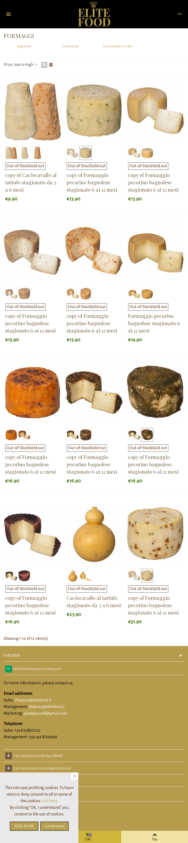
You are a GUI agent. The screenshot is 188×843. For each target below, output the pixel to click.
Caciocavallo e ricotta (117, 46)
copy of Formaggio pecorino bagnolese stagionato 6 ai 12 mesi (92, 182)
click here (49, 801)
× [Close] (75, 776)
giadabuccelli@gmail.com (45, 713)
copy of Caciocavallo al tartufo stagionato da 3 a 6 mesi (31, 182)
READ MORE (24, 826)
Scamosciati (70, 46)
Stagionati (24, 46)
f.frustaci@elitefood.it (32, 700)
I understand (54, 826)
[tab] (94, 669)
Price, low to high (21, 64)
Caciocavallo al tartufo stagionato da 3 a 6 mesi (94, 601)
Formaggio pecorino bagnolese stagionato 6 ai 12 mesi (154, 323)
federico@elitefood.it (46, 707)
